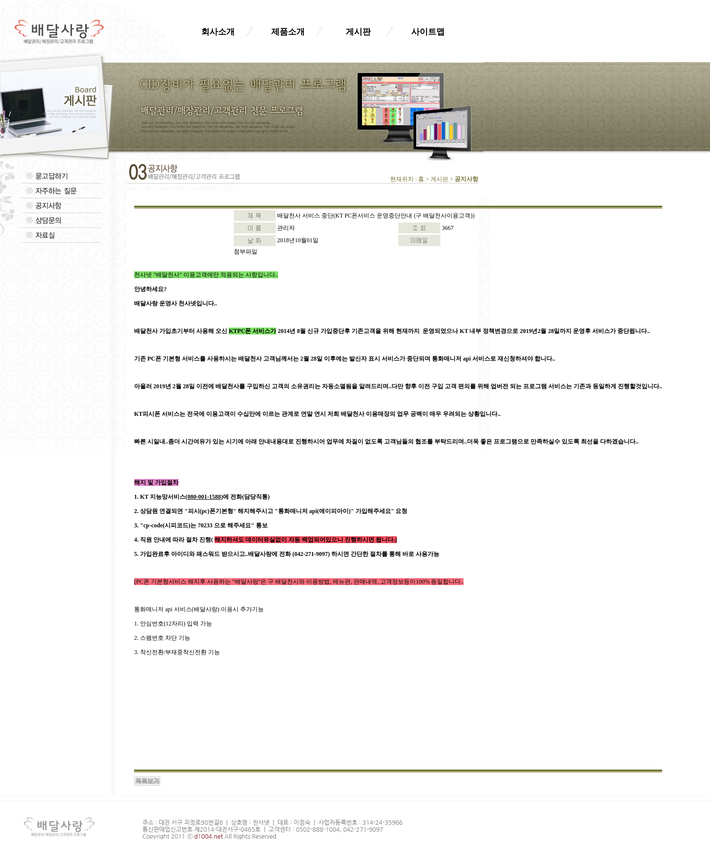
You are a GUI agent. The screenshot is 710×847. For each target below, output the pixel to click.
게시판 (358, 32)
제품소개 (288, 32)
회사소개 (218, 32)
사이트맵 (428, 32)
